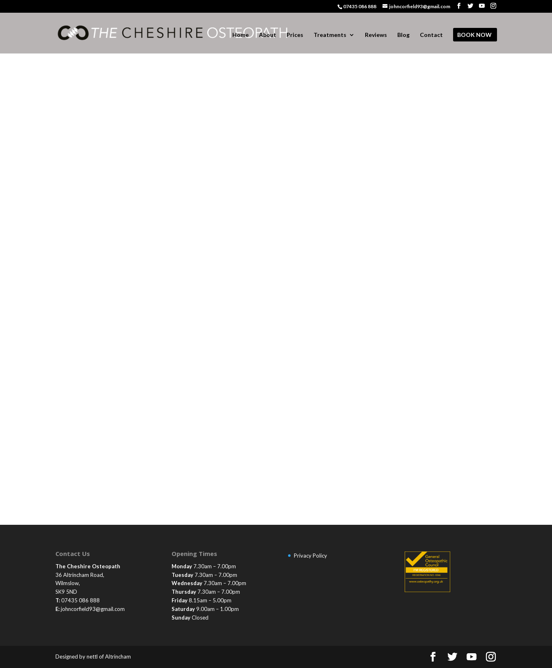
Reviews (376, 35)
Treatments (330, 35)
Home (240, 35)
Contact (431, 35)
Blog (403, 35)
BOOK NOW (474, 35)
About (267, 35)
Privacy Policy (310, 555)
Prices (294, 35)
